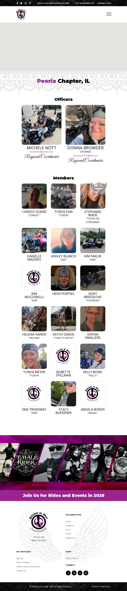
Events (68, 533)
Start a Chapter (23, 562)
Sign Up (19, 558)
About (68, 521)
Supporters (70, 538)
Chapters (70, 525)
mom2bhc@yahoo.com (41, 151)
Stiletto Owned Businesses (28, 566)
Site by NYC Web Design (100, 586)
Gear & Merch (72, 558)
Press (68, 529)
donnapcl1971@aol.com (85, 155)
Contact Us (21, 570)
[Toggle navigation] (109, 14)
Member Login (104, 3)
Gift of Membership (84, 3)
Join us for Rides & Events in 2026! (53, 3)
